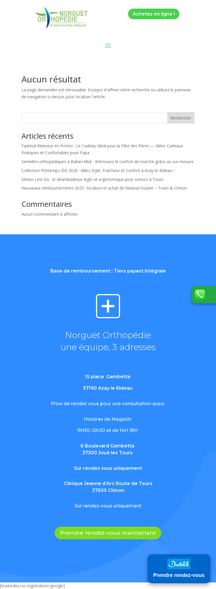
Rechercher (180, 118)
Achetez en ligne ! (154, 14)
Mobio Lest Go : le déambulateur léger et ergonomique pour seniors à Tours (92, 179)
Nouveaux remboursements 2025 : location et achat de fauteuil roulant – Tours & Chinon (104, 188)
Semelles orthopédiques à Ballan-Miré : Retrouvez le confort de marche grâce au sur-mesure (107, 161)
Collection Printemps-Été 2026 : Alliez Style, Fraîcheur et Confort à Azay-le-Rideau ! (97, 170)
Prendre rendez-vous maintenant (108, 533)
